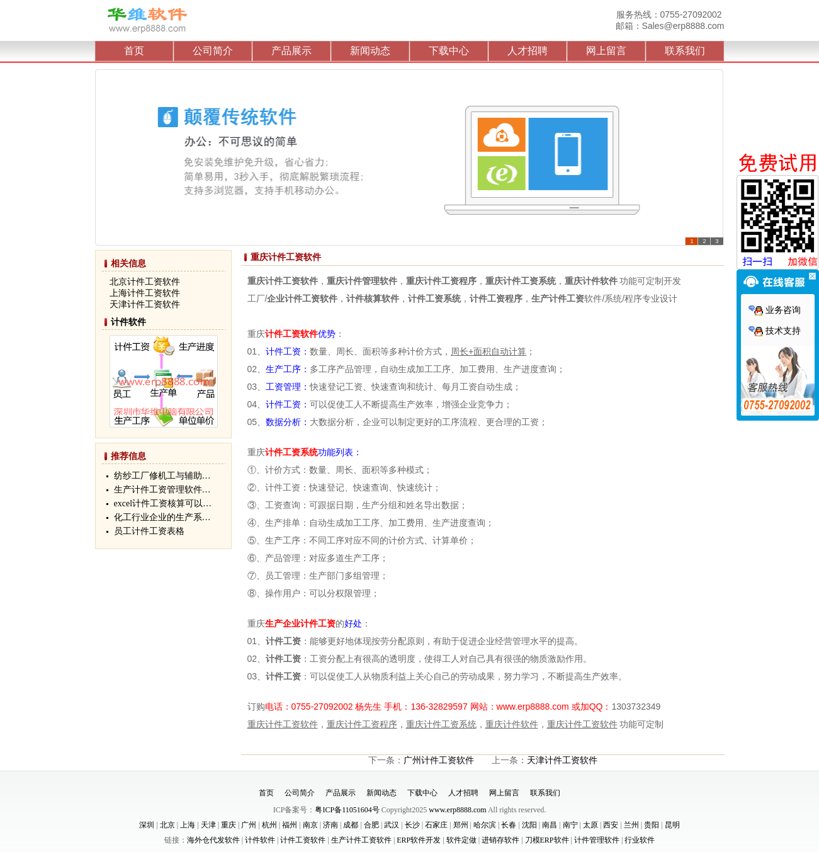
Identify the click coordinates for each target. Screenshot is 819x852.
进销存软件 (500, 840)
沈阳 (529, 825)
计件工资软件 (302, 840)
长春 (508, 825)
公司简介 (213, 50)
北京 (167, 825)
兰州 (631, 825)
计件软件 (128, 322)
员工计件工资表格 (149, 531)
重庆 (228, 825)
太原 (590, 825)
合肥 (371, 825)
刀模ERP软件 (547, 840)
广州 (248, 825)
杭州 (269, 825)
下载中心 (449, 50)
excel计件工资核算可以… (163, 503)
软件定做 (461, 840)
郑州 (460, 825)
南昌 (549, 825)
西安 (610, 825)
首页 (134, 50)
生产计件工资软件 (361, 840)
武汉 (391, 825)
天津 (208, 825)
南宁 (570, 825)
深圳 (146, 825)
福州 (289, 825)
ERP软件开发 (419, 840)
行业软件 (639, 840)
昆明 (672, 825)
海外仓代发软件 (213, 840)
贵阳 (651, 825)
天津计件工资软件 (562, 760)
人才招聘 (527, 50)
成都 (350, 825)
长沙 (412, 825)
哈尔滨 (484, 825)
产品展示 (291, 50)
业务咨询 (774, 310)
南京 (310, 825)
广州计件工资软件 (439, 760)
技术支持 (774, 331)
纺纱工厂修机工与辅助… (162, 475)
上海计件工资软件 (145, 293)
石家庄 (436, 825)
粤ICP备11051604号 (347, 809)
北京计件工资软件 (145, 282)
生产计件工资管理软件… (162, 489)
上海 (187, 825)
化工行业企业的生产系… (162, 517)
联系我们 (685, 50)
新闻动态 (370, 50)
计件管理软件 (596, 840)
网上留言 (606, 50)
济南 (330, 825)
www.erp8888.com (457, 809)
